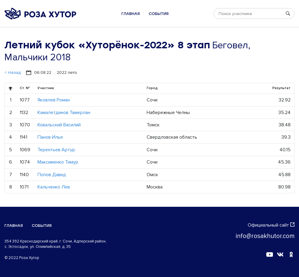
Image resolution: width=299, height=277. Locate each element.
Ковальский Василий (59, 125)
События (159, 13)
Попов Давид (51, 175)
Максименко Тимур (57, 162)
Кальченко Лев (53, 187)
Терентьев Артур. (56, 150)
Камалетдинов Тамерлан (63, 113)
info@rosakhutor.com (265, 236)
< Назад (12, 72)
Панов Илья (50, 137)
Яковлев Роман (53, 100)
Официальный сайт (271, 225)
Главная (130, 13)
